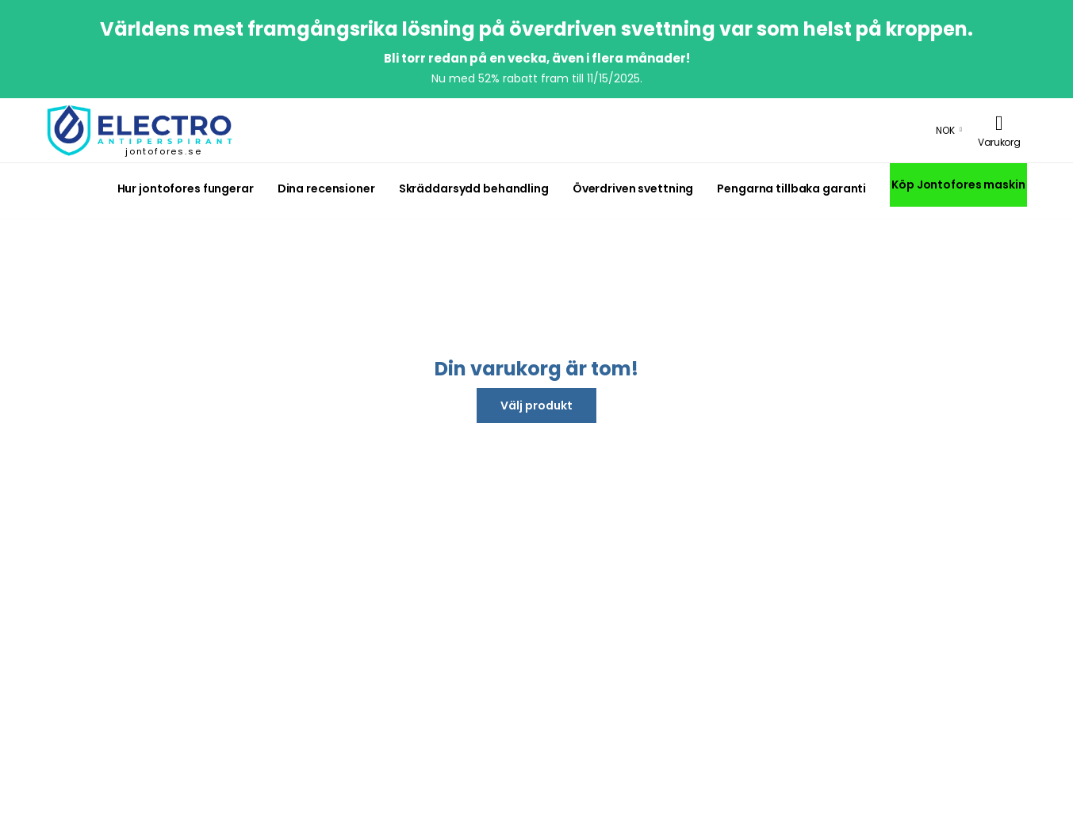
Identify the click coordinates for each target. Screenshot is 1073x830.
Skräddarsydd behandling (474, 188)
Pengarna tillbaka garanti (791, 188)
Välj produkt (536, 405)
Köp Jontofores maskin (958, 184)
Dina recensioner (326, 188)
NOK (945, 130)
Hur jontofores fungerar (185, 188)
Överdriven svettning (633, 188)
